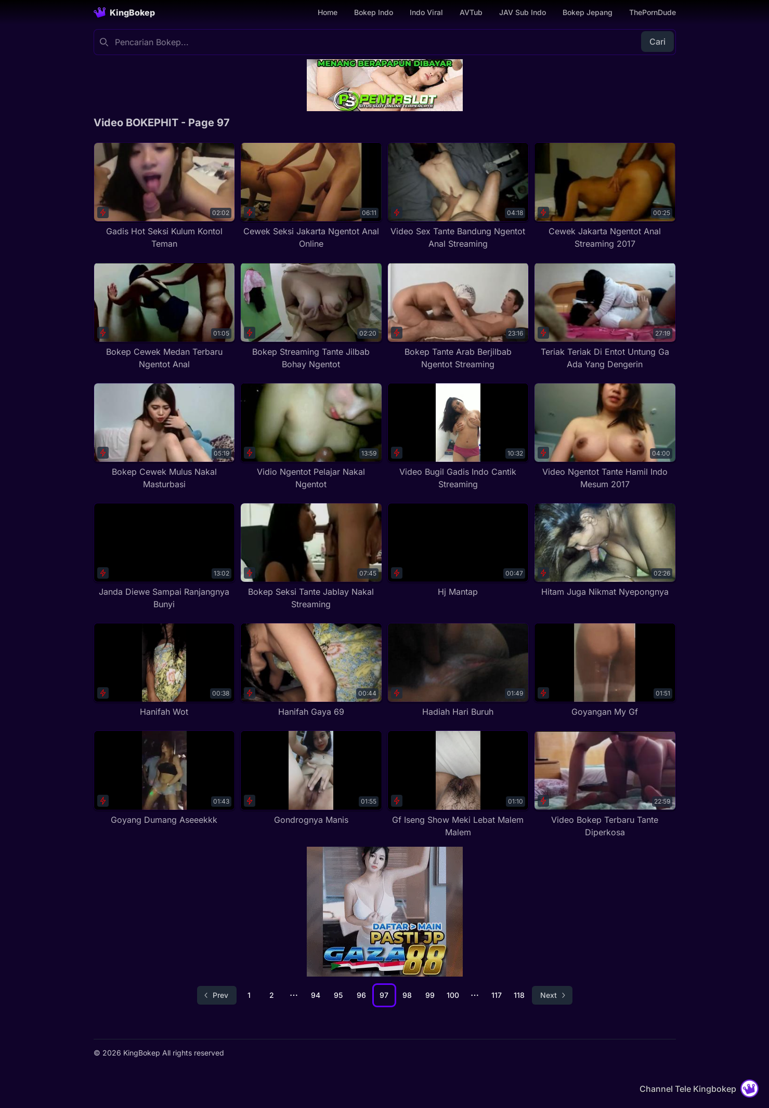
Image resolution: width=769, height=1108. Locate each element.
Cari (657, 41)
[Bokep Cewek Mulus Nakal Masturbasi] (165, 436)
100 (453, 995)
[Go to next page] (552, 995)
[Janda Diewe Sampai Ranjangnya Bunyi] (165, 556)
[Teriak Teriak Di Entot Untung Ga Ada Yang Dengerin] (605, 316)
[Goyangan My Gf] (605, 670)
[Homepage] (124, 12)
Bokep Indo (373, 12)
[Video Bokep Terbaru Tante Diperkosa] (605, 784)
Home (327, 12)
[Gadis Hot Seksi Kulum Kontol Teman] (165, 196)
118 (519, 995)
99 (430, 995)
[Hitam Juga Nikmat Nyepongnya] (605, 550)
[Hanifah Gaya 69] (311, 670)
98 (407, 995)
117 (496, 995)
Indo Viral (426, 12)
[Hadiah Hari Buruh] (458, 670)
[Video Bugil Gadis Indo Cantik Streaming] (458, 436)
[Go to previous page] (217, 995)
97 (384, 995)
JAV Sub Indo (522, 12)
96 (361, 995)
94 (315, 995)
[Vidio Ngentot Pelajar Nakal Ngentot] (311, 436)
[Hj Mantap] (458, 550)
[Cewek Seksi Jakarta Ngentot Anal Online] (311, 196)
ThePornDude (652, 12)
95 (338, 995)
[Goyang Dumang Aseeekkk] (165, 777)
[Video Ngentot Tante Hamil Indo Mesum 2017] (605, 436)
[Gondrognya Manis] (311, 777)
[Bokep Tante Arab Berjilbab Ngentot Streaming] (458, 316)
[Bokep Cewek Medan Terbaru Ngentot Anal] (165, 316)
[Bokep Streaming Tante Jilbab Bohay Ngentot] (311, 316)
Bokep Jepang (587, 12)
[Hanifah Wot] (165, 670)
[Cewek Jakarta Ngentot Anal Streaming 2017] (605, 196)
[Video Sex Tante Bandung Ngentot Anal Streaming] (458, 196)
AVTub (471, 12)
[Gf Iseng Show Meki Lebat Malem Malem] (458, 784)
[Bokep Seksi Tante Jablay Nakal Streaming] (311, 556)
